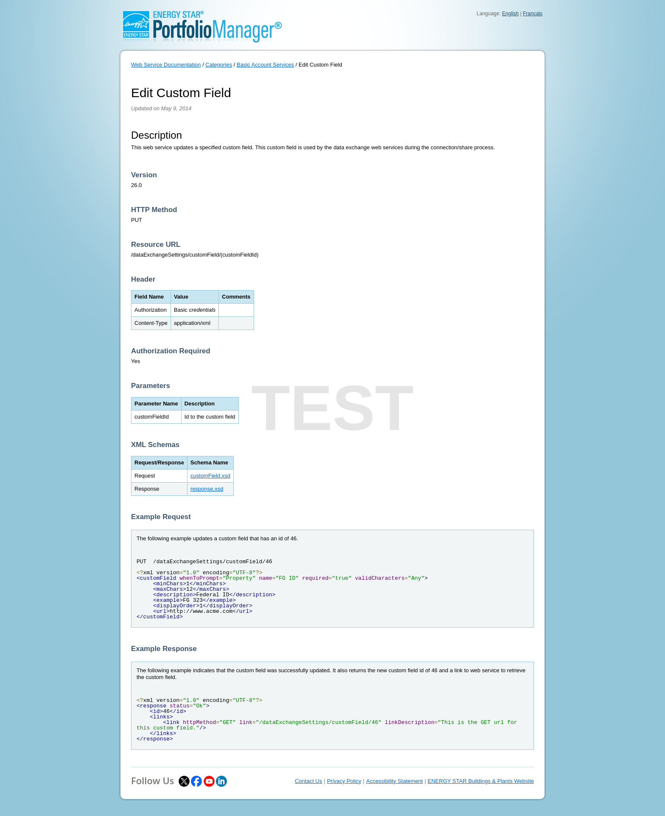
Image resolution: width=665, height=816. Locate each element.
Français (532, 14)
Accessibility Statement (394, 781)
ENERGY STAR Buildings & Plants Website (481, 781)
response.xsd (206, 489)
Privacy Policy (344, 781)
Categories (218, 64)
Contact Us (308, 781)
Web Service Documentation (166, 64)
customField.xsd (210, 475)
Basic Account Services (265, 64)
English (510, 14)
